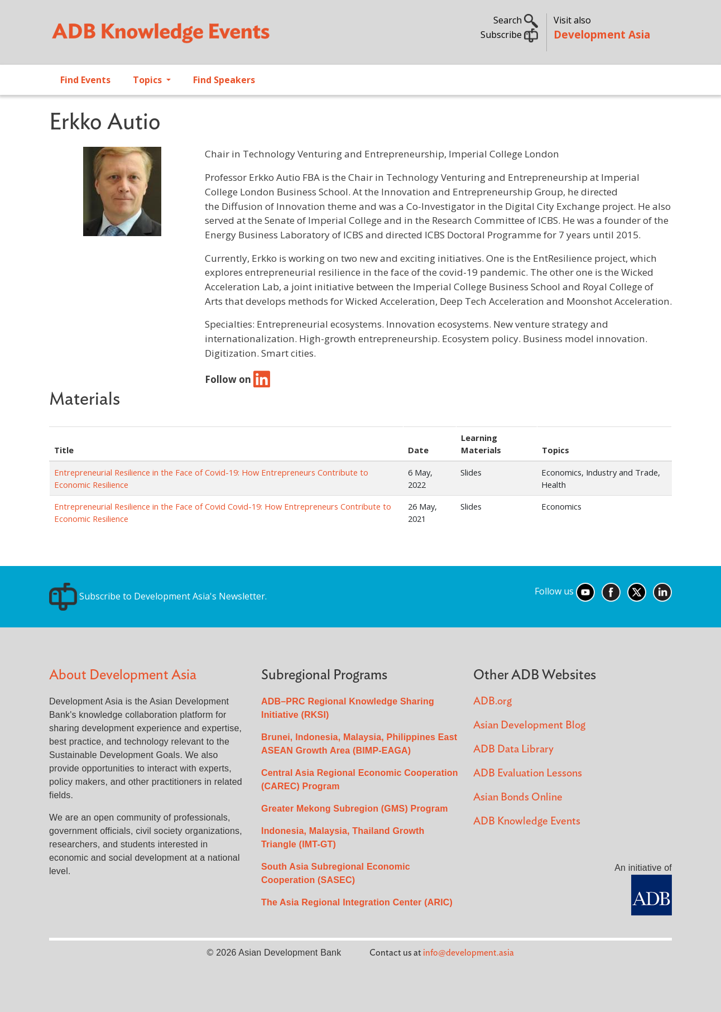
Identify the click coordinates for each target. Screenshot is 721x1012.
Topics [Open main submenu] (148, 80)
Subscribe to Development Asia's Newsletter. (158, 596)
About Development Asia (122, 675)
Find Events (85, 80)
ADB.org (492, 701)
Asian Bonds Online (518, 797)
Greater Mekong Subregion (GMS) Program (354, 808)
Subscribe (509, 34)
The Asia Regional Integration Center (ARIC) (357, 902)
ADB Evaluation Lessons (527, 773)
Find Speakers (224, 80)
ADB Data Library (513, 749)
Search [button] (515, 20)
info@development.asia (468, 952)
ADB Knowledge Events (526, 821)
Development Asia (602, 34)
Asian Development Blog (529, 725)
